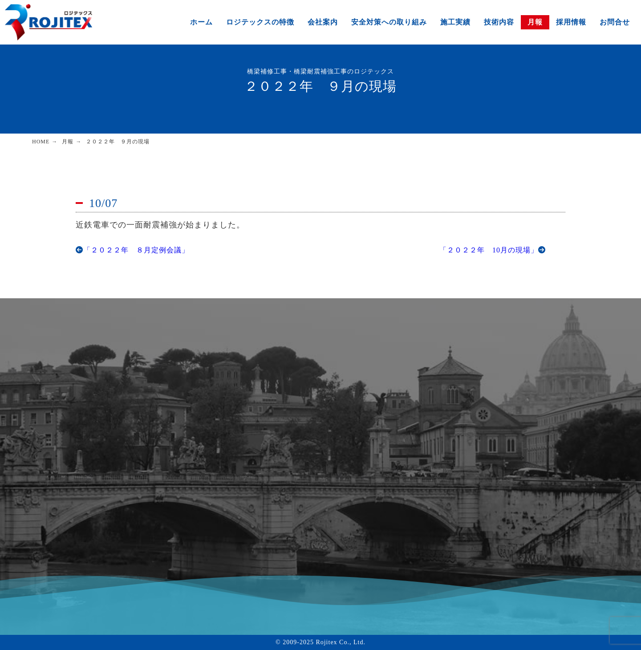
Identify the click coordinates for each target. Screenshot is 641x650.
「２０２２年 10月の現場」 (492, 250)
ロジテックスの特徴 (260, 22)
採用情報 (571, 22)
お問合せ (615, 22)
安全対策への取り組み (389, 22)
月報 (535, 22)
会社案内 (323, 22)
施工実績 (455, 22)
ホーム (201, 22)
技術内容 (499, 22)
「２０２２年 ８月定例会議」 (132, 250)
